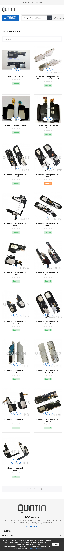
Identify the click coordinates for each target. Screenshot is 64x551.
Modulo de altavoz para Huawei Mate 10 (48, 225)
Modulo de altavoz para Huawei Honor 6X (48, 274)
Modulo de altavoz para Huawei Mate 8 (16, 469)
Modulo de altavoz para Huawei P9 (16, 420)
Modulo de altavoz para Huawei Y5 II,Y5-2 (16, 371)
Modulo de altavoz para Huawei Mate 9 (16, 225)
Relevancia (32, 39)
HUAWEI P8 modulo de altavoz (16, 126)
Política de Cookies (35, 548)
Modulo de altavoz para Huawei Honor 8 (16, 322)
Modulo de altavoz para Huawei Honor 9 (48, 322)
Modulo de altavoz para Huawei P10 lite (16, 176)
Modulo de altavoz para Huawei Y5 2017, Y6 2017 (48, 371)
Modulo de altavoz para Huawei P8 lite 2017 (48, 420)
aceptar (56, 544)
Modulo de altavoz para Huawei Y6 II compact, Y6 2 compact (48, 78)
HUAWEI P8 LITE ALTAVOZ (16, 77)
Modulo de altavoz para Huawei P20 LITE (48, 176)
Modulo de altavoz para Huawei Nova (16, 274)
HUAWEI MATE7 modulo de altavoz (48, 127)
